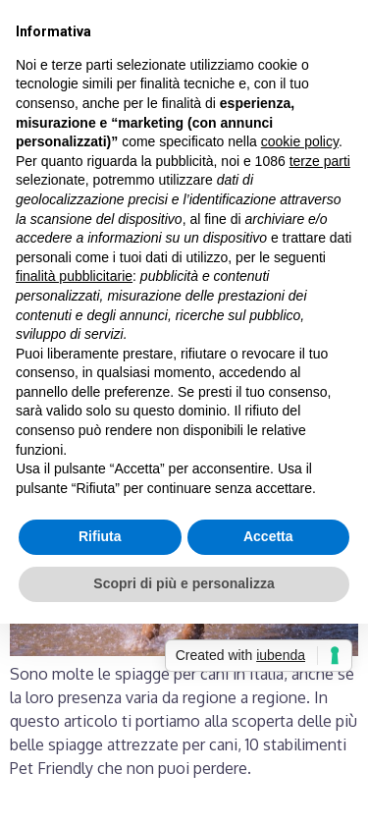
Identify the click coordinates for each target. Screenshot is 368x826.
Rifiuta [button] (100, 536)
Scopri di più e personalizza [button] (183, 583)
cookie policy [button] (300, 141)
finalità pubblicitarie (74, 276)
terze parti (319, 161)
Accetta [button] (268, 536)
